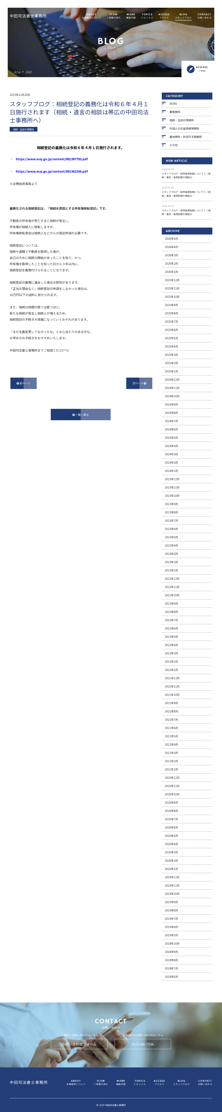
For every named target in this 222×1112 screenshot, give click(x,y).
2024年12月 (172, 379)
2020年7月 (171, 819)
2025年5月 (171, 338)
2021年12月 (172, 678)
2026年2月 (171, 263)
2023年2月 (171, 562)
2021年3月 (171, 753)
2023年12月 (172, 479)
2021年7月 (171, 719)
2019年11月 (172, 885)
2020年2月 (171, 860)
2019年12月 (172, 877)
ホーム (17, 72)
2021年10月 (172, 695)
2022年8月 (171, 612)
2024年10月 (172, 396)
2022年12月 (172, 578)
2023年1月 (171, 570)
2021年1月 (171, 769)
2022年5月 (171, 637)
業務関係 (174, 112)
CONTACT (204, 16)
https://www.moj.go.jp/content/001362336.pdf (52, 171)
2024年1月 (171, 471)
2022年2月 (171, 661)
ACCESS (163, 16)
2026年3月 (171, 255)
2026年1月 (171, 272)
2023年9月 (171, 504)
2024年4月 (171, 446)
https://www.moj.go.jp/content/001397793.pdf (52, 159)
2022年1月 (171, 670)
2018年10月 (172, 943)
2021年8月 (171, 711)
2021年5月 (171, 736)
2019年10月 (172, 894)
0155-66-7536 (143, 1043)
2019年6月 (171, 927)
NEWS (173, 103)
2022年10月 (172, 595)
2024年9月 (171, 404)
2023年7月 (171, 520)
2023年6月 (171, 529)
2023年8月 (171, 512)
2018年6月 (171, 977)
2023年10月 (172, 496)
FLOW (113, 16)
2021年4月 (171, 744)
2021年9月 (171, 703)
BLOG (183, 16)
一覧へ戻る (80, 415)
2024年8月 (171, 413)
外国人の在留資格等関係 (184, 128)
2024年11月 (172, 388)
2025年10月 (172, 297)
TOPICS (147, 16)
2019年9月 (171, 902)
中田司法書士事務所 (28, 16)
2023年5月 (171, 537)
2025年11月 (172, 288)
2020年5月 (171, 836)
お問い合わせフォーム (79, 1043)
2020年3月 (171, 852)
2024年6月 (171, 429)
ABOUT (91, 16)
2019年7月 (171, 918)
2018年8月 (171, 960)
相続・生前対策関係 (181, 120)
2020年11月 (172, 786)
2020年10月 (172, 794)
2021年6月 (171, 728)
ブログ (28, 72)
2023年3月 (171, 554)
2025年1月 (171, 371)
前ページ (23, 383)
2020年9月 (171, 802)
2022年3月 (171, 653)
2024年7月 (171, 421)
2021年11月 (172, 686)
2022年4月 (171, 645)
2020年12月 (172, 778)
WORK (131, 16)
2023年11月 (172, 487)
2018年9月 (171, 952)
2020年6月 (171, 827)
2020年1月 (171, 869)
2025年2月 (171, 363)
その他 (173, 145)
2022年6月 (171, 628)
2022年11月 (172, 587)
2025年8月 (171, 313)
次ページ (139, 383)
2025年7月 (171, 321)
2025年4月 (171, 346)
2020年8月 (171, 811)
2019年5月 (171, 935)
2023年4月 (171, 545)
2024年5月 (171, 438)
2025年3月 (171, 355)
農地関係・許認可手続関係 (185, 137)
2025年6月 (171, 330)
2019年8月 (171, 910)
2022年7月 (171, 620)
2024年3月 (171, 454)
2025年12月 (172, 280)
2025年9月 (171, 305)
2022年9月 (171, 603)
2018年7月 (171, 968)
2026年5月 (171, 238)
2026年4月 (171, 247)
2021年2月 (171, 761)
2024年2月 (171, 462)
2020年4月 (171, 844)
